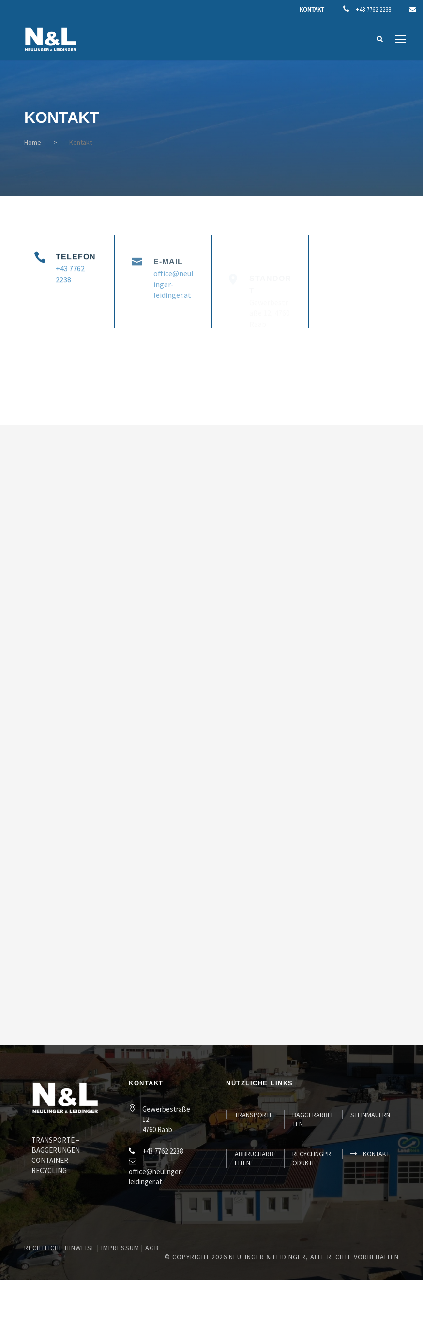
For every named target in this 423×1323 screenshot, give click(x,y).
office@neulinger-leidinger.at (173, 298)
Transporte (254, 1114)
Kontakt (312, 9)
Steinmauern (370, 1114)
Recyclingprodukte (311, 1158)
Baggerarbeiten (312, 1119)
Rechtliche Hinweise (59, 1247)
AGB (152, 1247)
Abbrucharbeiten (254, 1158)
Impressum (120, 1247)
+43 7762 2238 (374, 9)
